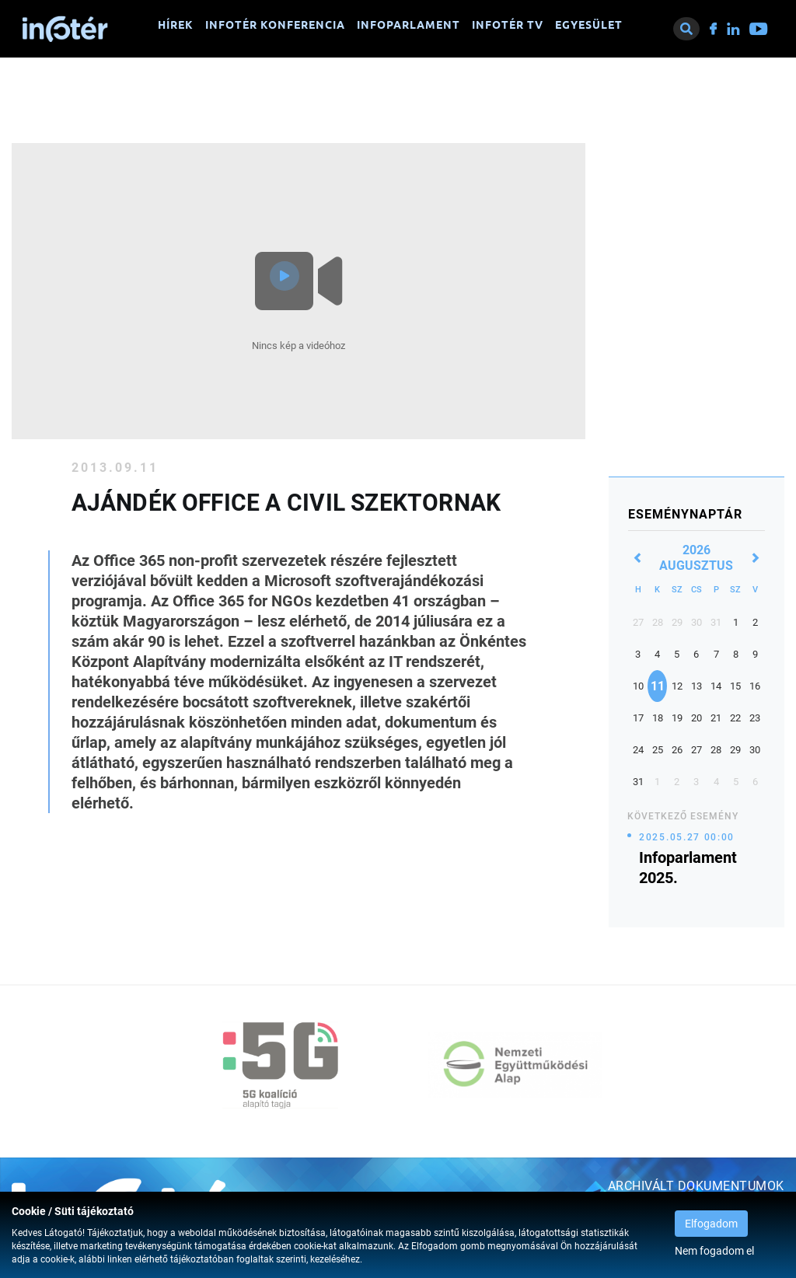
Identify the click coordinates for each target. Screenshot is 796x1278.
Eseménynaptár (685, 514)
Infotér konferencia (275, 25)
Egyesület (589, 25)
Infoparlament (408, 25)
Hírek (176, 25)
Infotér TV (507, 25)
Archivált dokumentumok (696, 1185)
